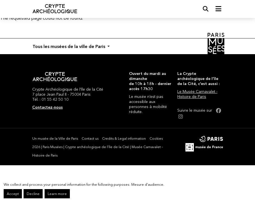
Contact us (90, 138)
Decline (33, 194)
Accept (13, 194)
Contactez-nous (47, 107)
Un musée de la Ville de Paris (55, 138)
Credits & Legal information (124, 138)
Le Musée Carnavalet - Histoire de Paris (197, 94)
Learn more (57, 194)
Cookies (156, 138)
